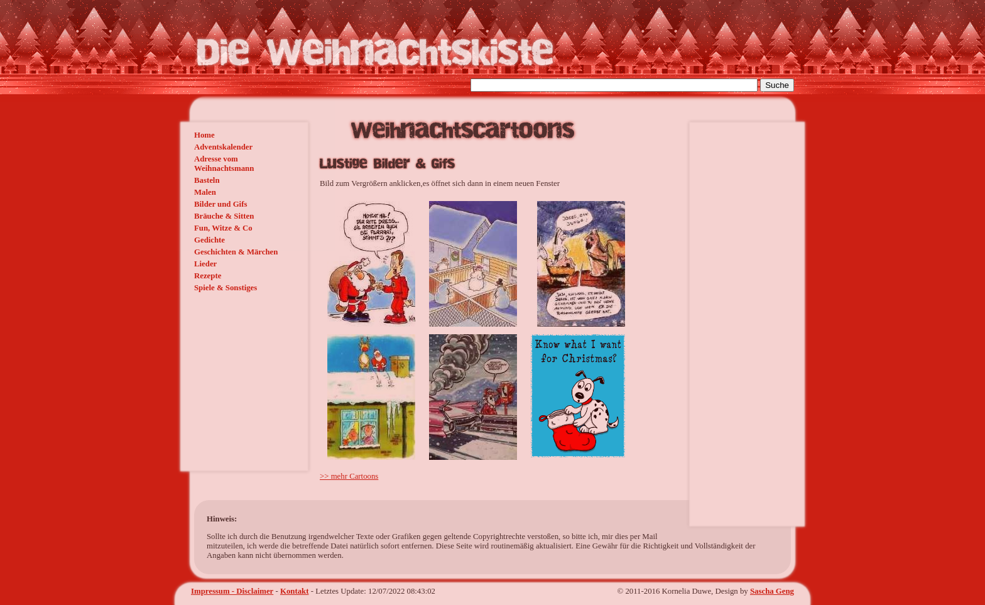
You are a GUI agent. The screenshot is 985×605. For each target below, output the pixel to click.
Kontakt (294, 591)
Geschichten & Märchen (236, 252)
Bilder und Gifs (220, 204)
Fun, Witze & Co (223, 228)
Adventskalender (223, 147)
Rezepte (207, 275)
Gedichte (209, 240)
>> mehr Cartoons (349, 476)
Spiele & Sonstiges (225, 287)
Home (204, 135)
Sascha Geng (772, 591)
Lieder (205, 263)
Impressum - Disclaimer (232, 591)
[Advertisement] (225, 377)
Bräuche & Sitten (224, 216)
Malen (205, 192)
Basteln (207, 180)
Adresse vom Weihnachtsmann (224, 164)
